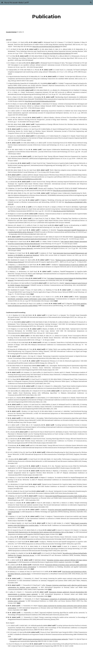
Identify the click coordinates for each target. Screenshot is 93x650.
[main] (46, 16)
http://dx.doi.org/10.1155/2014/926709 (64, 190)
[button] (2, 2)
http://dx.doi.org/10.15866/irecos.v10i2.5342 (28, 179)
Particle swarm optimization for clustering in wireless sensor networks (45, 639)
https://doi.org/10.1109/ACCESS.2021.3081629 (46, 46)
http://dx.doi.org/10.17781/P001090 (64, 211)
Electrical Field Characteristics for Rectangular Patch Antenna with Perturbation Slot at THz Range (40, 532)
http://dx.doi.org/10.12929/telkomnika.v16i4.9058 (40, 101)
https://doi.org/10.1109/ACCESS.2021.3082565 (57, 53)
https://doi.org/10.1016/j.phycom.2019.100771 (21, 87)
